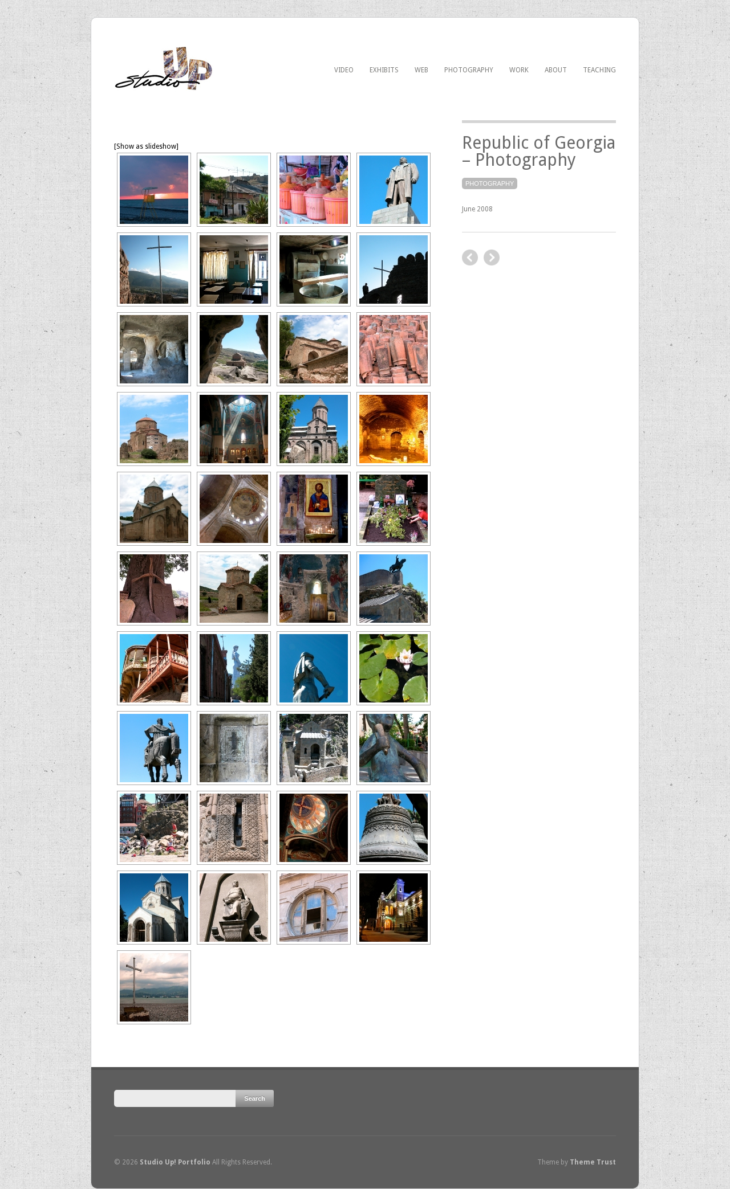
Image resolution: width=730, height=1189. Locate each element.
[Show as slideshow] (146, 146)
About (556, 70)
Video (344, 70)
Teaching (599, 70)
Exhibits (384, 70)
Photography (468, 70)
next (470, 257)
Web (421, 70)
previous (492, 257)
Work (519, 70)
